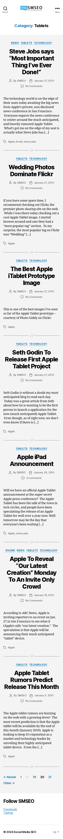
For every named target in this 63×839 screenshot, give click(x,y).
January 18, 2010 (44, 595)
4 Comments (33, 478)
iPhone (10, 550)
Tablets (26, 42)
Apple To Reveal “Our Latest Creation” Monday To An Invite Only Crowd (31, 572)
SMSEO (21, 80)
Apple (11, 141)
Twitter (8, 813)
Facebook (10, 809)
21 (50, 777)
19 (34, 777)
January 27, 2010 (44, 80)
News (15, 42)
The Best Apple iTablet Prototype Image (31, 275)
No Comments (33, 86)
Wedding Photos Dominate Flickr (31, 170)
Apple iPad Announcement (31, 460)
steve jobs (30, 141)
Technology (43, 42)
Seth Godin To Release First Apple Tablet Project (31, 359)
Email (19, 141)
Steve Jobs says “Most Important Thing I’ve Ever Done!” (31, 62)
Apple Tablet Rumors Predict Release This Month (31, 679)
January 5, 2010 (43, 695)
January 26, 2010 (44, 472)
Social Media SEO (25, 832)
